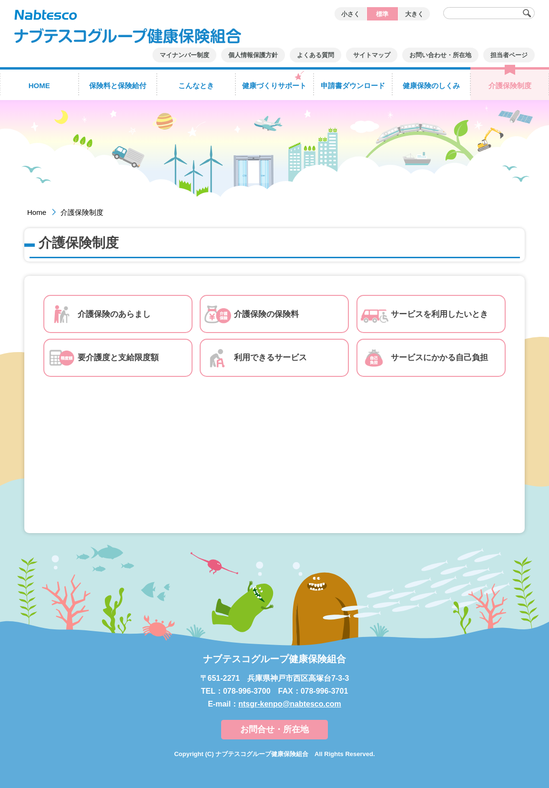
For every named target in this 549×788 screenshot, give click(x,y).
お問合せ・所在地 (274, 729)
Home (36, 212)
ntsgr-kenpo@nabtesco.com (289, 704)
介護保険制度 (82, 212)
